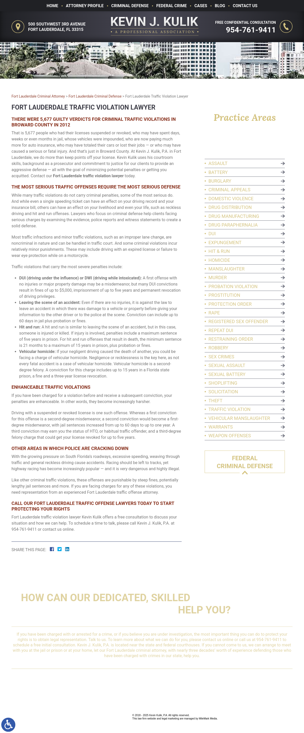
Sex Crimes (223, 356)
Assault (219, 163)
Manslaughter (228, 268)
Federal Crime (171, 5)
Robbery (220, 347)
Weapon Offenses (231, 435)
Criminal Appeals (231, 189)
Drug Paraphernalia (234, 225)
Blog (220, 5)
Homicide (220, 260)
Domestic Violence (232, 198)
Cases (200, 5)
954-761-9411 (252, 29)
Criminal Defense (130, 5)
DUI (213, 233)
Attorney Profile (85, 5)
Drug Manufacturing (235, 216)
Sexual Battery (228, 374)
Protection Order (231, 304)
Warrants (222, 427)
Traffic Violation (231, 409)
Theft (217, 400)
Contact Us (245, 5)
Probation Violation (234, 286)
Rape (215, 312)
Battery (219, 172)
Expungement (226, 242)
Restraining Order (232, 339)
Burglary (221, 181)
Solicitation (224, 391)
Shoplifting (224, 383)
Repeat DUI (222, 330)
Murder (219, 277)
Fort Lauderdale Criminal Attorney (38, 96)
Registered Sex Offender (239, 321)
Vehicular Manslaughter (240, 418)
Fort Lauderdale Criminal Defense (95, 96)
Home (52, 5)
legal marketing (170, 718)
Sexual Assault (228, 365)
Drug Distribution (231, 207)
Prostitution (225, 295)
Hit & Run (220, 251)
